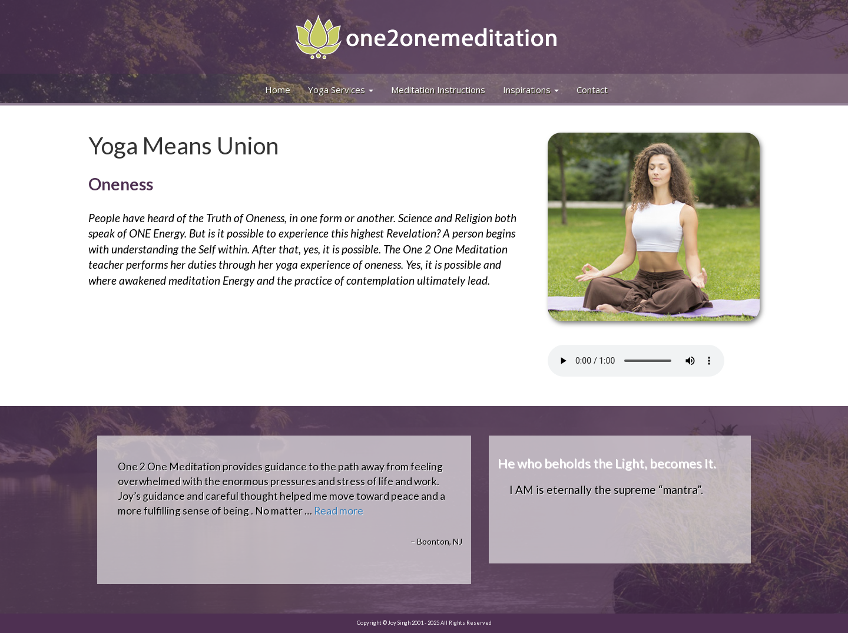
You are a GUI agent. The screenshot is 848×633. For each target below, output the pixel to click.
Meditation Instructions (438, 89)
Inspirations (531, 89)
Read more (338, 511)
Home (277, 89)
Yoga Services (340, 89)
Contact (592, 89)
